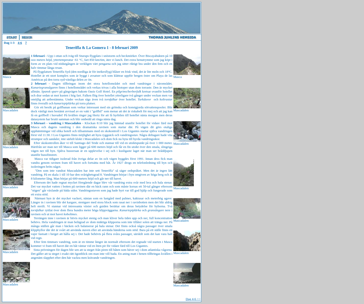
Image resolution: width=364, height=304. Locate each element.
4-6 (20, 43)
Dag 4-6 (193, 299)
